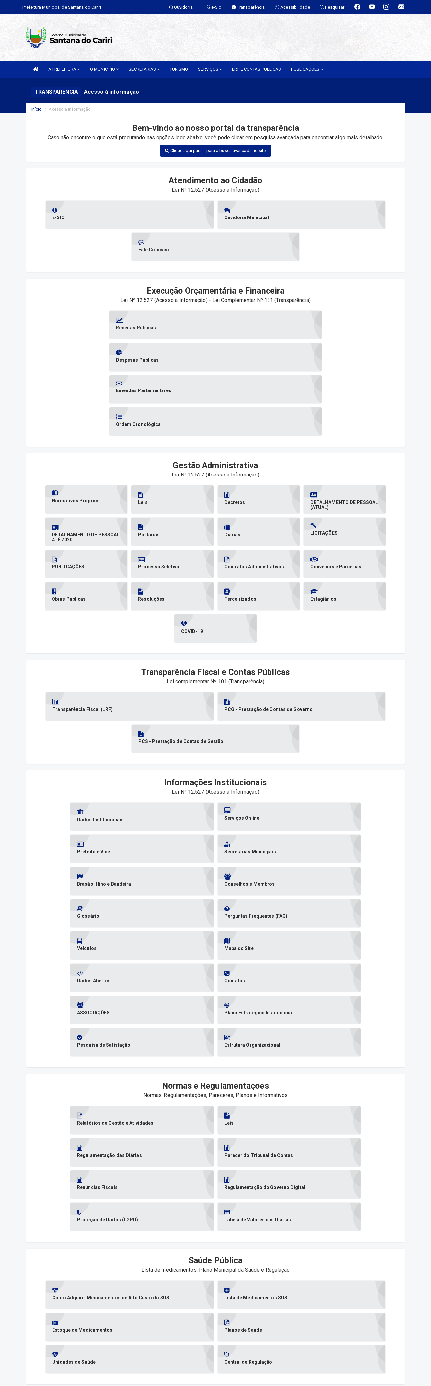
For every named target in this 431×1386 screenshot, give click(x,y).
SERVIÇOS (210, 69)
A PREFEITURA (64, 69)
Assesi (192, 1377)
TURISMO (179, 69)
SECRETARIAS (144, 69)
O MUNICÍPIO (104, 69)
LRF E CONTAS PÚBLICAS (256, 69)
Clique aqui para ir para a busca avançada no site (215, 150)
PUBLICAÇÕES (307, 69)
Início (36, 109)
